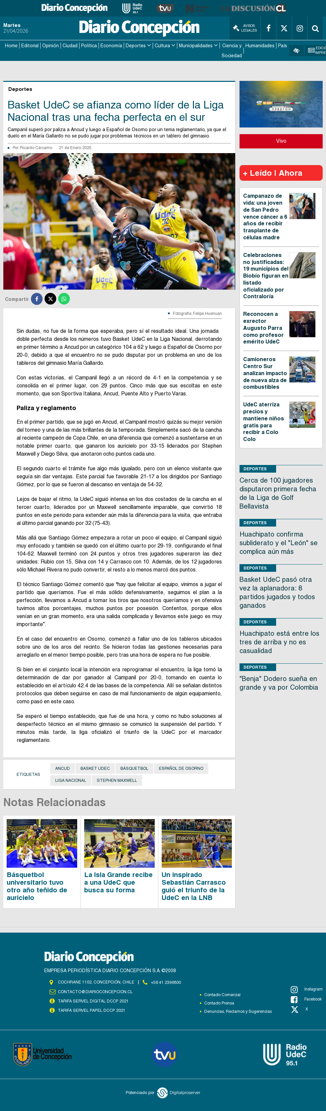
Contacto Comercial (222, 994)
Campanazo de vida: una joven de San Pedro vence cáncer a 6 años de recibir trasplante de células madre (265, 216)
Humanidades (259, 45)
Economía (111, 45)
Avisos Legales (245, 28)
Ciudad (70, 45)
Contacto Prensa (219, 1002)
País (282, 45)
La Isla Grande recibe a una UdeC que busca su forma (118, 882)
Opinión (50, 45)
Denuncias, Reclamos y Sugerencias (238, 1011)
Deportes (136, 45)
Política (89, 45)
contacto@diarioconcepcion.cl (95, 991)
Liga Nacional (70, 780)
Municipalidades (196, 45)
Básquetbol (134, 768)
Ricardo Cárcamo (36, 147)
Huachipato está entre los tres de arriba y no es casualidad (279, 641)
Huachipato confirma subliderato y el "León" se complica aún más (279, 542)
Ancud (62, 768)
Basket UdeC (95, 768)
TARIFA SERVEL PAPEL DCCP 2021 (91, 1009)
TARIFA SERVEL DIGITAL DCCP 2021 (93, 1000)
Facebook (306, 999)
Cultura (162, 45)
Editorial (30, 45)
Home (11, 45)
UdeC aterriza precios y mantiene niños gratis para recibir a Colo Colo (263, 421)
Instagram (307, 989)
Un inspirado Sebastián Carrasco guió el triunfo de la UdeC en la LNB (194, 885)
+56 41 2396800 (166, 982)
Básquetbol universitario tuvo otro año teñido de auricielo (37, 885)
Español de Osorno (181, 768)
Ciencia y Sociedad (232, 50)
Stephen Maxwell (117, 780)
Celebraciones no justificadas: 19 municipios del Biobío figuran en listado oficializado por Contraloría (265, 275)
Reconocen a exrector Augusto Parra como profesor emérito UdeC (263, 327)
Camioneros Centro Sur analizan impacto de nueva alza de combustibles (265, 373)
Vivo (281, 140)
